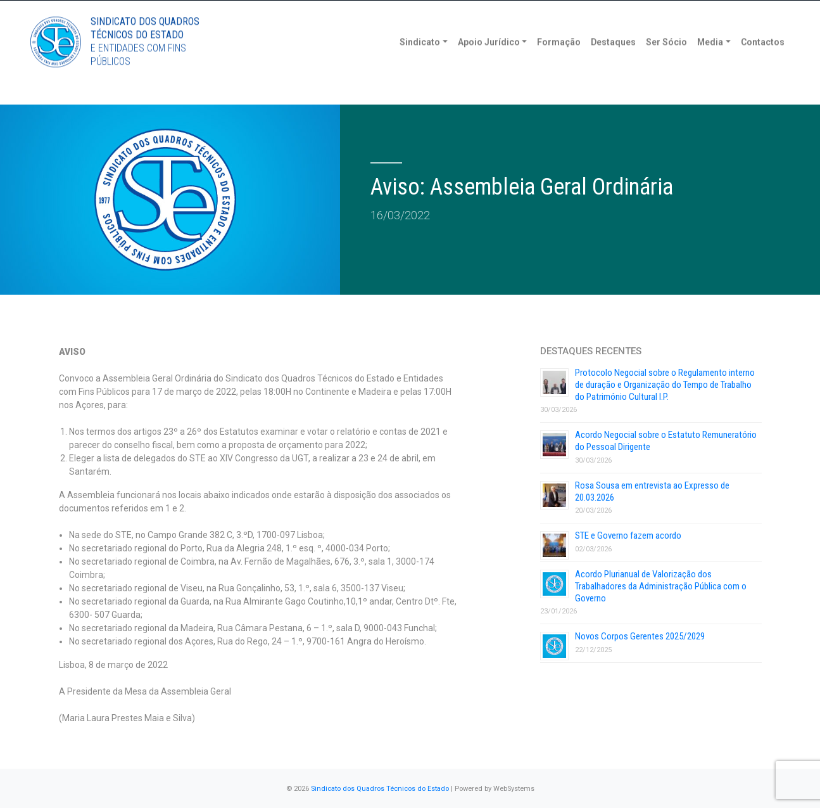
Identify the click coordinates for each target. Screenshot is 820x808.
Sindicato (420, 63)
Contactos (763, 63)
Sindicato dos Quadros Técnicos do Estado (380, 789)
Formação (559, 63)
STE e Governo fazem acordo (628, 535)
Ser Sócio (666, 63)
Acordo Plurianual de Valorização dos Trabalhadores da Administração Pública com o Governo (661, 586)
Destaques (613, 63)
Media (710, 63)
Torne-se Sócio (668, 11)
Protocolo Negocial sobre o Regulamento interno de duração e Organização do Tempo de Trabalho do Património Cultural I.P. (665, 384)
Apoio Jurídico (489, 63)
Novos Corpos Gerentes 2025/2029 (640, 636)
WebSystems (513, 789)
